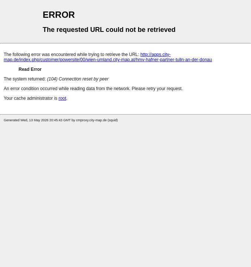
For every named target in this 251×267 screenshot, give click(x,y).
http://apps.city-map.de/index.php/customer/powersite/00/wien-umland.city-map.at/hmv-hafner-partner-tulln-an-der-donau (108, 57)
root (62, 98)
